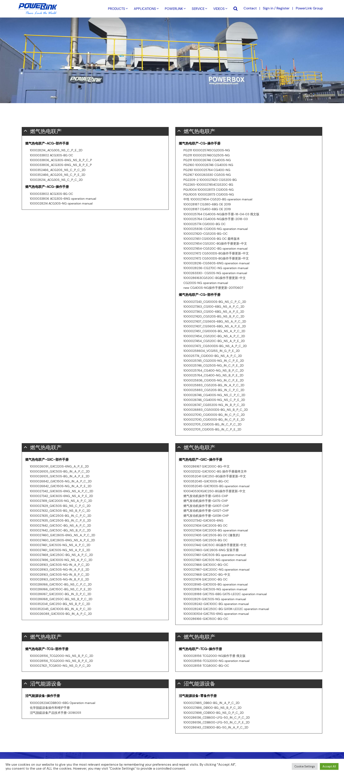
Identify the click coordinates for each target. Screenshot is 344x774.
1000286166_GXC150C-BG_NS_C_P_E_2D (60, 589)
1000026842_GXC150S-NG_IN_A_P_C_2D (61, 481)
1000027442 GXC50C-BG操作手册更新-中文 (215, 545)
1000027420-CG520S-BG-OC (205, 234)
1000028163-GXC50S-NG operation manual (215, 589)
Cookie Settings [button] (304, 766)
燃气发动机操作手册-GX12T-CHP (206, 511)
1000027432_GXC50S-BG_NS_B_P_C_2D (60, 511)
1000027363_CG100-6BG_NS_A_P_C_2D (213, 307)
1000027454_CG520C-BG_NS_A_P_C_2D (214, 336)
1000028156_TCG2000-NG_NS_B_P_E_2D (61, 661)
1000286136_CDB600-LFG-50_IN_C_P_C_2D (216, 717)
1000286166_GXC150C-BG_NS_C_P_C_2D (61, 584)
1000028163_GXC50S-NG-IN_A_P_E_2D (59, 569)
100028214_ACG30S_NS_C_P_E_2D (56, 150)
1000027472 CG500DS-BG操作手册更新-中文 (216, 253)
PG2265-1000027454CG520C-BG (208, 185)
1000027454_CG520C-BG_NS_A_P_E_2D (214, 341)
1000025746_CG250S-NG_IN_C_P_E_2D (213, 365)
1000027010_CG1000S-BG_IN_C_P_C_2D (214, 415)
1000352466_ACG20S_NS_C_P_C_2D (58, 170)
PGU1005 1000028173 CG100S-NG (208, 194)
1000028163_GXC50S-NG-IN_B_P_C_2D (59, 575)
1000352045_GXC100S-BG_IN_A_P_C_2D (60, 609)
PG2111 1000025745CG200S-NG (206, 150)
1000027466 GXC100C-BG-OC (205, 565)
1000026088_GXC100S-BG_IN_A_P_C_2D (61, 614)
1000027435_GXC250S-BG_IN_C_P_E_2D (60, 520)
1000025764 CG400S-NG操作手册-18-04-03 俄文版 (221, 214)
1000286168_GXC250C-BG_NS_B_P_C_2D (61, 599)
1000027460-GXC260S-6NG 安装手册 (211, 550)
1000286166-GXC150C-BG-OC (205, 619)
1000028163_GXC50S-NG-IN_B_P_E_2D (59, 579)
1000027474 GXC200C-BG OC (205, 579)
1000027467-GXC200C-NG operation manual (216, 569)
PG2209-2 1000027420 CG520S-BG (210, 180)
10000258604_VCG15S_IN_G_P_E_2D (211, 351)
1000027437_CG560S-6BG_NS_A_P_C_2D (214, 321)
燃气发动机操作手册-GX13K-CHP (206, 516)
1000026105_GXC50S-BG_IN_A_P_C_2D (60, 471)
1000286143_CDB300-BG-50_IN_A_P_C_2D (215, 727)
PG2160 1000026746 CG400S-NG (208, 165)
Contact (250, 8)
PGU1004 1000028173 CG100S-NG (208, 190)
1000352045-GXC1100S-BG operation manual (216, 486)
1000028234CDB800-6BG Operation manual (62, 703)
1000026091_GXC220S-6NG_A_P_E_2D (59, 466)
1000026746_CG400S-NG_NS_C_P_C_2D (214, 395)
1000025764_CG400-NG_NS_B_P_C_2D (213, 370)
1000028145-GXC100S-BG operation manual (215, 584)
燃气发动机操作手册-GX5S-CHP (205, 496)
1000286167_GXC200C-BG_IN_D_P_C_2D (60, 594)
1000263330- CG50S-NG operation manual (215, 273)
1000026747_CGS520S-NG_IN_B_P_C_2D (214, 405)
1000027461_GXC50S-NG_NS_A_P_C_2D (60, 545)
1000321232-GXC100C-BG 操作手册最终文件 (215, 471)
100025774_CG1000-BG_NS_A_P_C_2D (212, 356)
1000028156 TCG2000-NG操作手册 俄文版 (214, 656)
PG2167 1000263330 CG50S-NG (207, 175)
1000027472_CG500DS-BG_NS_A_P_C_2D (215, 346)
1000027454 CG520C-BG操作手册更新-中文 (215, 243)
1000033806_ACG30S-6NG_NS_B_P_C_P (61, 160)
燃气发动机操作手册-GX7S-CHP (205, 501)
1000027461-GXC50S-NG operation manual (214, 560)
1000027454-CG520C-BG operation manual (215, 248)
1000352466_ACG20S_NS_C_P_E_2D (57, 175)
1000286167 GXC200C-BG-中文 (206, 466)
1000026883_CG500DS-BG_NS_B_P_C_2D (215, 410)
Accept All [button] (329, 766)
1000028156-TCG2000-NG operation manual (216, 661)
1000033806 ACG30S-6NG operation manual (63, 199)
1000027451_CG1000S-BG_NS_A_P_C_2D (214, 331)
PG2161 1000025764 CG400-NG (206, 170)
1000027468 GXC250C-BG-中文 (206, 575)
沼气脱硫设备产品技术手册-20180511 (55, 713)
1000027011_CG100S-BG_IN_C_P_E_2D (212, 429)
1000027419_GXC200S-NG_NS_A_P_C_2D (61, 501)
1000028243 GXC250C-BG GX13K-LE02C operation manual (226, 609)
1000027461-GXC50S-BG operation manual (214, 555)
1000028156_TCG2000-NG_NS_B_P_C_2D (61, 656)
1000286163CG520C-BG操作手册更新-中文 (214, 278)
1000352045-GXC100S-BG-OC (206, 481)
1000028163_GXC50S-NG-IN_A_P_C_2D (60, 565)
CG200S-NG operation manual (205, 283)
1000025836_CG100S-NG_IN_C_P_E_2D (213, 380)
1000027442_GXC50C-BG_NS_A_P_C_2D (60, 525)
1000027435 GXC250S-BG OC (205, 540)
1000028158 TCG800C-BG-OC (206, 666)
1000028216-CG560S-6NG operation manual (216, 263)
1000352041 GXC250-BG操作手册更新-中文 (214, 476)
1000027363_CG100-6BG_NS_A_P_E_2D (213, 312)
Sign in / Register (276, 8)
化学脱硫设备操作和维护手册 (50, 708)
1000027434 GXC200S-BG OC (205, 525)
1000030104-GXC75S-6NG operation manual (216, 614)
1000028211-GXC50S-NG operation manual (214, 599)
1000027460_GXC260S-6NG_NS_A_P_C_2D (62, 535)
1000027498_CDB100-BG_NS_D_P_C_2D (213, 713)
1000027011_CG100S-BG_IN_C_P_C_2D (212, 424)
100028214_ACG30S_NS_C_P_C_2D (56, 180)
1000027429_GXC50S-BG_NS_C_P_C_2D (60, 506)
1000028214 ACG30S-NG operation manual (61, 203)
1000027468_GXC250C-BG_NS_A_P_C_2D (61, 555)
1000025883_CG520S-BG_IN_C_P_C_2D (213, 390)
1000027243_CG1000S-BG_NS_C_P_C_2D (214, 302)
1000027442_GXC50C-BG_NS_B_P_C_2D (60, 530)
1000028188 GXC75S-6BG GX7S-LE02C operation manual (225, 594)
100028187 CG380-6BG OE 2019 (207, 204)
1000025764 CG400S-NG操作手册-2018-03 (215, 219)
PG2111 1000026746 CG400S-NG (207, 160)
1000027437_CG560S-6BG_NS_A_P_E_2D (214, 326)
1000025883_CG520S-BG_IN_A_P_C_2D (213, 385)
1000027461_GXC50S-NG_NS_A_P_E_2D (60, 550)
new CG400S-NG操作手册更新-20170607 (213, 288)
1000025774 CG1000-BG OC (204, 224)
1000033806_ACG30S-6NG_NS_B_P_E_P (61, 165)
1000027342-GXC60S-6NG (203, 520)
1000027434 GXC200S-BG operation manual (215, 530)
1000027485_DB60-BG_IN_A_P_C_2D (211, 703)
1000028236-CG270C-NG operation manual (215, 268)
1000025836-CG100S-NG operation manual (215, 229)
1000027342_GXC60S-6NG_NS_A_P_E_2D (61, 496)
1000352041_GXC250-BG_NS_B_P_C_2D (60, 604)
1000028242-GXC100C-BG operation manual (216, 604)
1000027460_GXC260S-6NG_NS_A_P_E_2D (62, 540)
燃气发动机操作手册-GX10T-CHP (206, 506)
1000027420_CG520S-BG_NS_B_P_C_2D (213, 316)
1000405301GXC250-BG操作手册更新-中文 (214, 491)
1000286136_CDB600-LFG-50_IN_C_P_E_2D (216, 722)
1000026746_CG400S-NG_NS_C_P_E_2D (214, 400)
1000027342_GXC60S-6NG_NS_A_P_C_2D (61, 491)
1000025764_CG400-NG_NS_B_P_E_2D (213, 375)
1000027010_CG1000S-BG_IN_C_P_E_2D (214, 419)
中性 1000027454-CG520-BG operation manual (217, 199)
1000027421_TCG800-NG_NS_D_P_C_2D (60, 666)
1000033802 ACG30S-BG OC (51, 155)
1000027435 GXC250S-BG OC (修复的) (211, 535)
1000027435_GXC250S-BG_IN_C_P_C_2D (60, 516)
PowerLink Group (309, 8)
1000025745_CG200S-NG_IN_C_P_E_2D (213, 361)
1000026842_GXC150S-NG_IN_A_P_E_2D (60, 486)
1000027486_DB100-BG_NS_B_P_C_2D (212, 708)
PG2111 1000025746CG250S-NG (206, 155)
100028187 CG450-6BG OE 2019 (207, 209)
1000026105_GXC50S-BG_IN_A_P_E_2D (60, 476)
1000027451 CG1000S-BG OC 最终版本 (211, 239)
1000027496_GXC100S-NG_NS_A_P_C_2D (61, 560)
